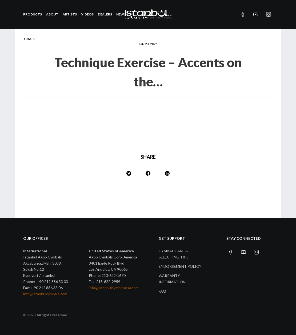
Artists (70, 14)
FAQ (162, 291)
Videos (87, 14)
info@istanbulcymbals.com (45, 294)
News (121, 14)
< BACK (29, 39)
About (52, 14)
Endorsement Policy (180, 266)
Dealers (105, 14)
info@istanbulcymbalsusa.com (114, 287)
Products (32, 14)
